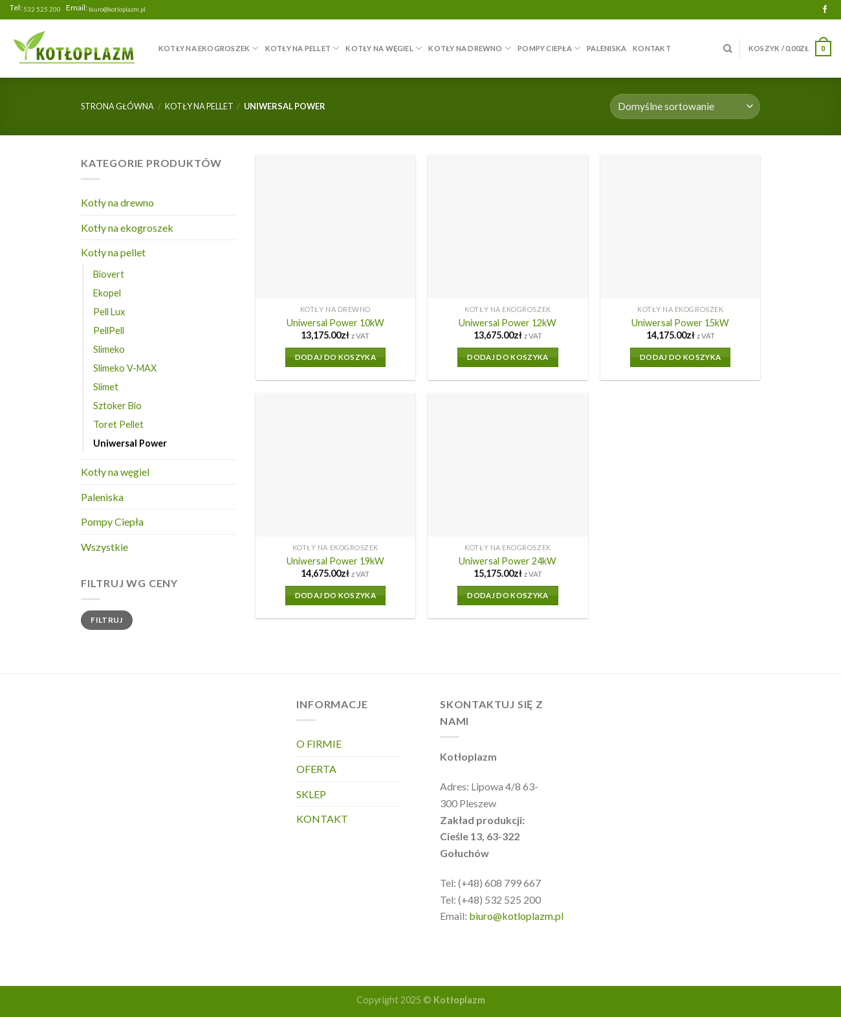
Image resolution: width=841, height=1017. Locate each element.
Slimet (105, 386)
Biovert (108, 274)
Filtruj (107, 620)
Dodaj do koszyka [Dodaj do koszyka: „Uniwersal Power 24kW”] (508, 595)
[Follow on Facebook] (825, 9)
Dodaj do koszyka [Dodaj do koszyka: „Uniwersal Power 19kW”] (336, 595)
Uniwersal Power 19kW (335, 560)
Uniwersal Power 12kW (507, 322)
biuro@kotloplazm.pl (117, 9)
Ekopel (107, 292)
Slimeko (109, 349)
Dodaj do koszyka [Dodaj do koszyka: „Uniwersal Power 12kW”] (508, 357)
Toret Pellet (118, 424)
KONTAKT (652, 48)
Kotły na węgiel (383, 48)
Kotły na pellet (302, 48)
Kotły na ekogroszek (208, 48)
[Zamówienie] (685, 106)
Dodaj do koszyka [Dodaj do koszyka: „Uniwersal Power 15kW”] (680, 357)
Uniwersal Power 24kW (507, 560)
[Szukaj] (727, 48)
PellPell (108, 330)
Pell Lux (109, 311)
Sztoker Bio (117, 405)
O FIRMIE (319, 743)
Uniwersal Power (130, 443)
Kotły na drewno (469, 48)
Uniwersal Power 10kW (335, 322)
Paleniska (606, 48)
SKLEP (311, 794)
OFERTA (316, 769)
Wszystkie (104, 547)
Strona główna (117, 106)
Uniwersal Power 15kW (680, 322)
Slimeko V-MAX (125, 368)
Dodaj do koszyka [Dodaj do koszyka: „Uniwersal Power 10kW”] (336, 357)
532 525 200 (42, 9)
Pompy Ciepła (549, 48)
